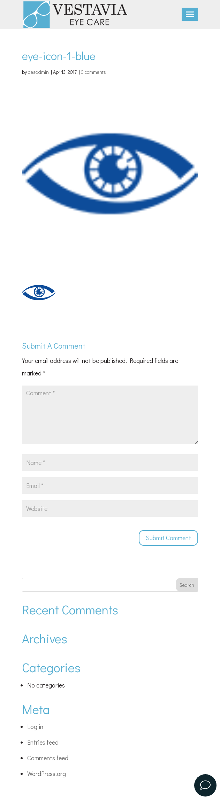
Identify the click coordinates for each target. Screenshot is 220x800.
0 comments (93, 72)
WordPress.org (46, 773)
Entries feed (43, 742)
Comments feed (47, 758)
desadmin (38, 72)
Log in (35, 726)
